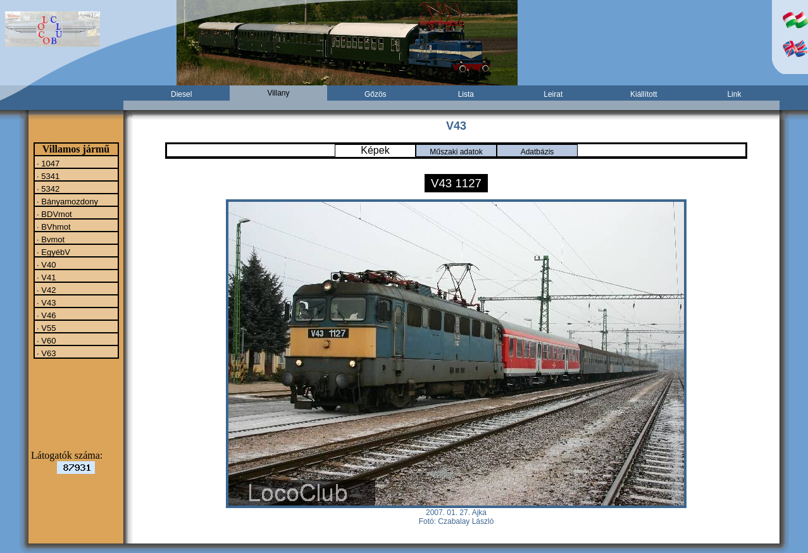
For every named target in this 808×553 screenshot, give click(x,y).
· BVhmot (53, 226)
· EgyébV (52, 251)
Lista (466, 94)
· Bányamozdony (66, 201)
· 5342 (47, 188)
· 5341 (47, 175)
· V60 (45, 340)
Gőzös (375, 94)
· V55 (45, 327)
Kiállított (643, 94)
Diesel (181, 94)
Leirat (553, 94)
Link (734, 94)
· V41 (45, 277)
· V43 (45, 302)
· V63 (45, 353)
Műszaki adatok (456, 151)
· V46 (45, 315)
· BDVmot (53, 213)
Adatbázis (537, 151)
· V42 (45, 289)
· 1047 (47, 163)
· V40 (45, 264)
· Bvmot (50, 239)
